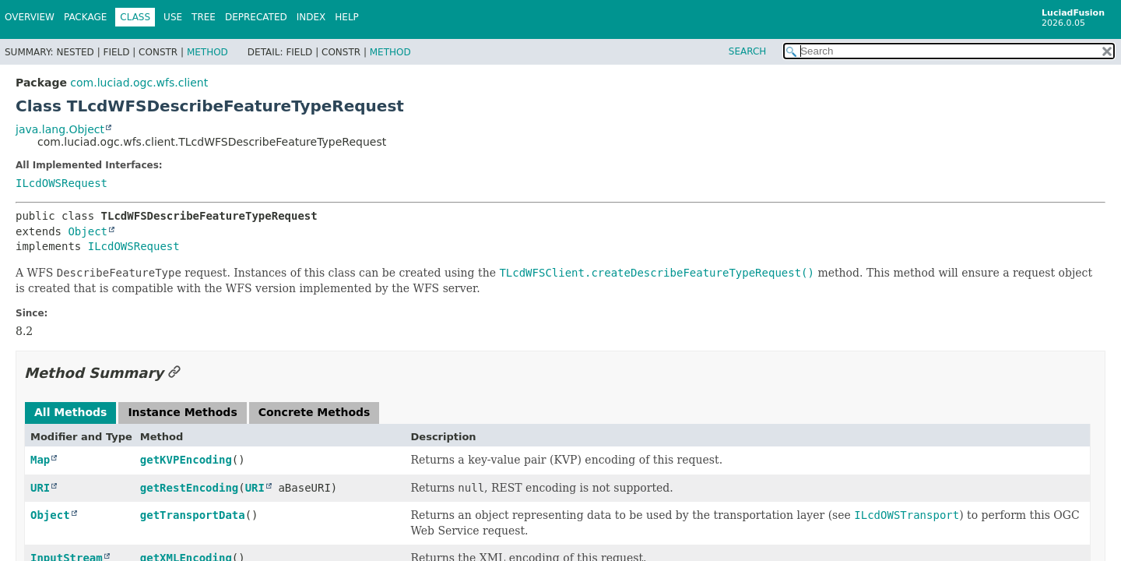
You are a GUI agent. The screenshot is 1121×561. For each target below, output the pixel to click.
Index (311, 17)
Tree (204, 17)
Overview (29, 17)
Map (40, 459)
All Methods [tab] (70, 412)
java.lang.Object (60, 129)
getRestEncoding (189, 488)
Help (347, 17)
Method (207, 52)
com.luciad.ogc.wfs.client (139, 82)
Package (85, 17)
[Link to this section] (174, 373)
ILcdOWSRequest (61, 183)
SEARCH (748, 51)
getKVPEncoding (186, 459)
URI (40, 488)
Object (87, 231)
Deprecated (256, 17)
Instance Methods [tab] (182, 412)
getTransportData (192, 515)
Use (172, 17)
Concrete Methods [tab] (314, 412)
